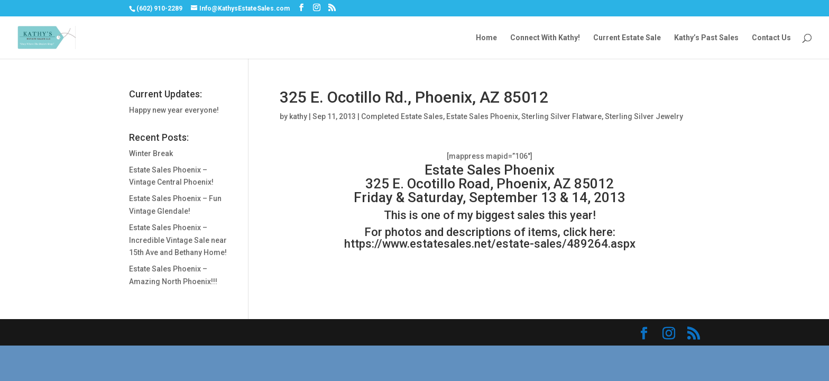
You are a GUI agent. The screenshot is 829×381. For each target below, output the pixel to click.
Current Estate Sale (627, 38)
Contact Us (771, 38)
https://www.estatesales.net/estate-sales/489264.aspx (489, 243)
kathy (298, 116)
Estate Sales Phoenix (482, 116)
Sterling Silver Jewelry (644, 116)
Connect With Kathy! (545, 38)
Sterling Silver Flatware (561, 116)
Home (486, 38)
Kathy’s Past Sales (706, 38)
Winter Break (151, 153)
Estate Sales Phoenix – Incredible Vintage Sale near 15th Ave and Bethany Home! (178, 240)
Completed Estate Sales (402, 116)
